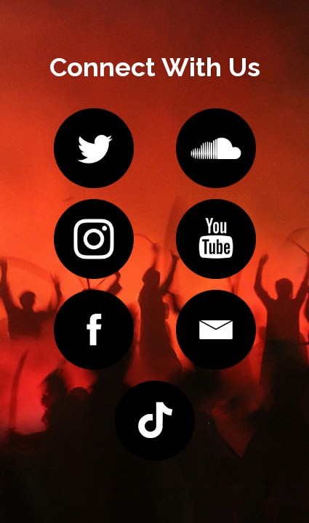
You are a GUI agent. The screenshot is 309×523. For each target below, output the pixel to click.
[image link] (94, 147)
